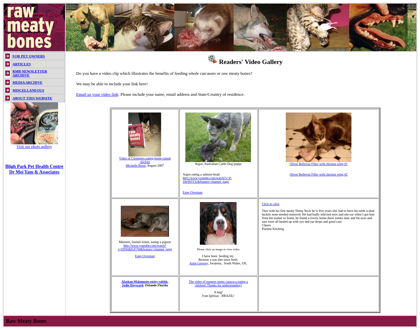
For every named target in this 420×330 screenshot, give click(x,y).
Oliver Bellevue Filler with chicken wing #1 (318, 162)
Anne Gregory (198, 263)
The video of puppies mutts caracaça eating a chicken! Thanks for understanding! (218, 283)
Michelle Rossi (135, 165)
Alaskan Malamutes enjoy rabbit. (144, 281)
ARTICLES (21, 64)
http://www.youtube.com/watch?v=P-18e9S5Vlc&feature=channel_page (207, 179)
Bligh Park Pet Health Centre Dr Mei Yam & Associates (34, 169)
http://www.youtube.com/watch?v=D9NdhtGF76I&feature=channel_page (145, 247)
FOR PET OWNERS (28, 56)
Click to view (271, 204)
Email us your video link (97, 94)
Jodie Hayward (132, 285)
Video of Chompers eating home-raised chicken (145, 159)
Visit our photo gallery (34, 146)
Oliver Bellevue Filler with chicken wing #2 (319, 174)
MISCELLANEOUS (28, 90)
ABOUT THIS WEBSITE (32, 98)
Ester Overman (192, 192)
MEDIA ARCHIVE (27, 82)
